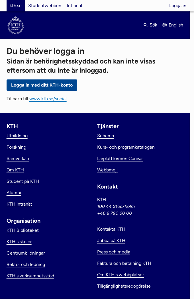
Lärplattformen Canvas (120, 158)
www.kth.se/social (48, 98)
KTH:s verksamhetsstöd (30, 275)
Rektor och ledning (26, 264)
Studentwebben (44, 5)
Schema (105, 135)
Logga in (177, 5)
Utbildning (17, 135)
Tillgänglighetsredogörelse (124, 286)
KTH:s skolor (19, 241)
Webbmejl (107, 170)
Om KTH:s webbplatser (120, 274)
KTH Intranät (19, 204)
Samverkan (18, 158)
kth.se (16, 5)
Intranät (75, 5)
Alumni (14, 192)
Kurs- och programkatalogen (126, 147)
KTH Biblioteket (23, 230)
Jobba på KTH (111, 240)
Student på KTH (23, 181)
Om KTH (15, 170)
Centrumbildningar (26, 253)
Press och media (113, 252)
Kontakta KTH (111, 229)
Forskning (16, 147)
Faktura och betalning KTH (124, 263)
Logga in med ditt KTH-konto (42, 85)
